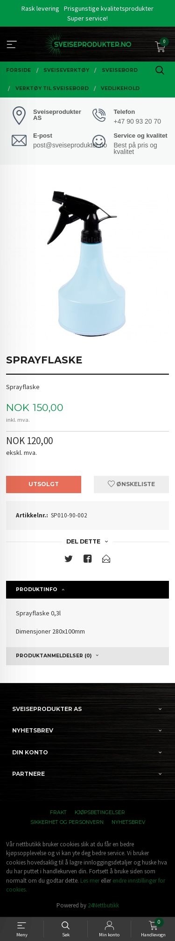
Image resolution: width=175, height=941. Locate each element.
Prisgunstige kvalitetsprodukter (109, 8)
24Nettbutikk (103, 905)
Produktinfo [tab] (36, 589)
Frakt (58, 812)
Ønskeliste (131, 484)
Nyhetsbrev (128, 822)
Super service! (87, 18)
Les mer (89, 881)
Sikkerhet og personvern (67, 822)
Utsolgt (43, 484)
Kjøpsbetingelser (100, 812)
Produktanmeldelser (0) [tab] (53, 656)
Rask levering (40, 8)
